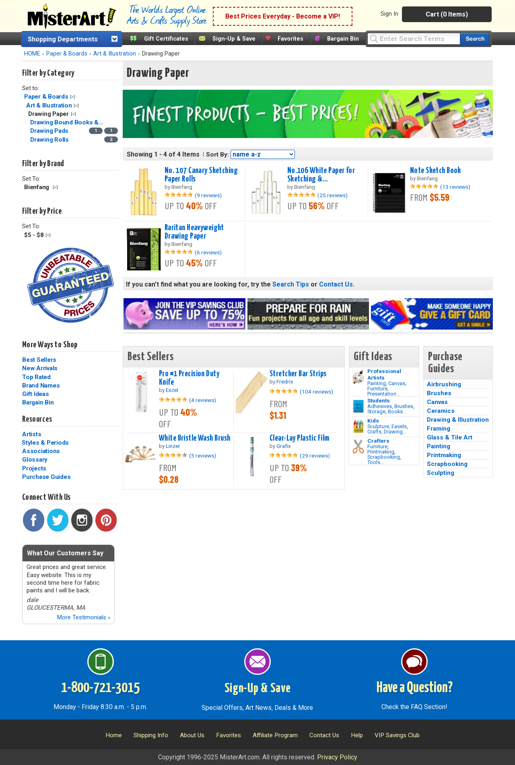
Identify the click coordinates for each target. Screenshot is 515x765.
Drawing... (395, 432)
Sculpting (440, 472)
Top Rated (36, 377)
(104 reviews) (316, 391)
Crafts (374, 432)
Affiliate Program (275, 735)
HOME (32, 53)
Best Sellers (39, 359)
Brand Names (41, 385)
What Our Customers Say (65, 553)
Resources (37, 419)
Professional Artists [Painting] (384, 374)
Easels (399, 426)
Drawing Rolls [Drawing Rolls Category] (50, 139)
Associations (41, 451)
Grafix (283, 446)
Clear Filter (72, 97)
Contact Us (336, 284)
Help (357, 735)
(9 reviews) (208, 195)
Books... (397, 411)
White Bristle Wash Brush (194, 438)
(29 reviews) (315, 455)
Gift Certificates (166, 38)
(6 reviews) (208, 252)
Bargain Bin (343, 38)
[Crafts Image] (358, 426)
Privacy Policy (337, 757)
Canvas (396, 383)
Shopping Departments (63, 39)
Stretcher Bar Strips (298, 374)
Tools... (375, 462)
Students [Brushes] (378, 400)
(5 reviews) (202, 455)
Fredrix (284, 381)
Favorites (290, 38)
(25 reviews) (332, 195)
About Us (192, 735)
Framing (438, 428)
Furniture (377, 389)
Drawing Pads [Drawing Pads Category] (50, 130)
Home (113, 735)
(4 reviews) (202, 400)
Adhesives (379, 406)
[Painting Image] (358, 377)
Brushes (403, 406)
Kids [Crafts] (373, 420)
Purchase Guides (46, 476)
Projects (34, 468)
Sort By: (217, 154)
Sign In (389, 13)
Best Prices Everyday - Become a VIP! (282, 16)
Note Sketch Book (435, 171)
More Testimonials (83, 617)
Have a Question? (415, 688)
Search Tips (290, 284)
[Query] (413, 38)
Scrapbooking (383, 457)
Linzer (173, 446)
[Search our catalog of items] (474, 39)
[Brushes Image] (358, 406)
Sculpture (378, 426)
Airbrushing (444, 384)
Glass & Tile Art (449, 437)
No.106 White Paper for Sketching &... (321, 175)
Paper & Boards (66, 53)
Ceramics (441, 410)
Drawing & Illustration (458, 419)
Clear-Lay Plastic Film (300, 438)
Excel (172, 390)
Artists (31, 434)
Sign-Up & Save (233, 38)
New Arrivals (40, 368)
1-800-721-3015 (100, 688)
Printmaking (380, 452)
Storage (376, 411)
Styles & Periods (45, 442)
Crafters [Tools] (378, 440)
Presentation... (383, 394)
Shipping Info (151, 735)
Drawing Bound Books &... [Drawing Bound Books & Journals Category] (67, 122)
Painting (376, 383)
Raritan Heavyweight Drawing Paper (194, 232)
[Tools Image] (358, 446)
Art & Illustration (114, 53)
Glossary (34, 459)
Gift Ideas (35, 394)
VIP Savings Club (397, 735)
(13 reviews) (455, 187)
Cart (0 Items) (447, 14)
